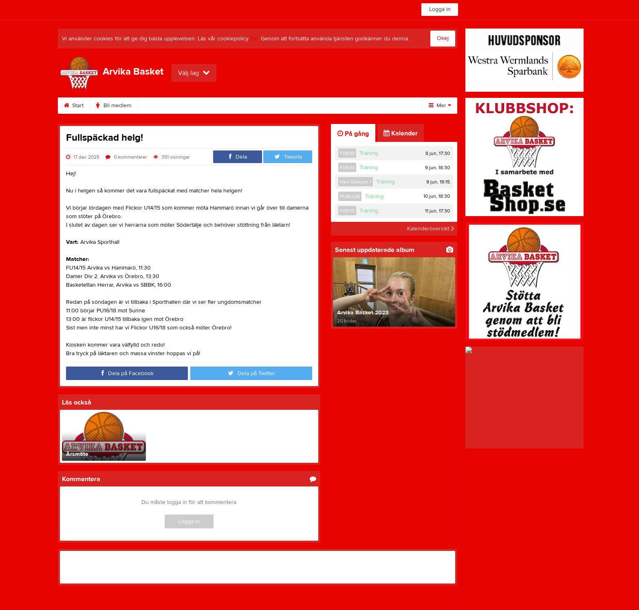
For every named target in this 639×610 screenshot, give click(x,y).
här (254, 38)
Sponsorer (204, 105)
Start (74, 105)
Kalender (159, 105)
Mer (440, 105)
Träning (368, 153)
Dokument (251, 105)
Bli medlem (113, 105)
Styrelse (345, 105)
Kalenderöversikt (430, 228)
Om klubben (300, 105)
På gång (353, 134)
